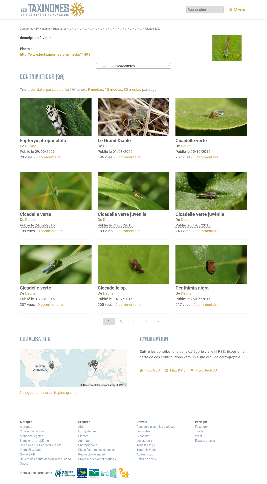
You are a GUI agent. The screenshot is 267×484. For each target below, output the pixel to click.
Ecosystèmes (87, 431)
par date (37, 89)
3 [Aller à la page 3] (134, 321)
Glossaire (143, 436)
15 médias (113, 89)
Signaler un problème (34, 441)
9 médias (95, 89)
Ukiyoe (30, 146)
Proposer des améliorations (97, 459)
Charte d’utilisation (32, 431)
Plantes (83, 436)
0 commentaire (48, 157)
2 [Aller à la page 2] (121, 321)
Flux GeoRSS (206, 370)
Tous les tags (146, 445)
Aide (81, 427)
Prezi (198, 436)
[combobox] (133, 66)
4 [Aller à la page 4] (146, 321)
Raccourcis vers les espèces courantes (156, 429)
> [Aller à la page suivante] (158, 321)
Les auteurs (145, 441)
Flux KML (177, 370)
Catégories (26, 28)
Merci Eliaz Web (31, 450)
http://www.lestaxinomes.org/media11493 (55, 54)
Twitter (199, 431)
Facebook (201, 427)
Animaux (84, 441)
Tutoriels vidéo (147, 450)
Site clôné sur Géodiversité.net (40, 445)
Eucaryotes (59, 28)
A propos (26, 427)
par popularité (57, 89)
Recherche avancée (91, 454)
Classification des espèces (96, 450)
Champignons (87, 445)
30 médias (132, 89)
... (70, 28)
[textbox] (133, 66)
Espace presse (205, 441)
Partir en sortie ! (147, 459)
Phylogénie (43, 28)
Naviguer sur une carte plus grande (49, 392)
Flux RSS (152, 370)
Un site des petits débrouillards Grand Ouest (45, 461)
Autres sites (145, 454)
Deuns (108, 146)
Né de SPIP (27, 454)
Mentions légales (31, 436)
